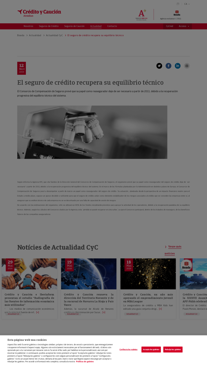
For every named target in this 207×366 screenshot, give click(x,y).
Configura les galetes (128, 349)
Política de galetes (85, 361)
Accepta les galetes (151, 349)
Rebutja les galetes (173, 349)
